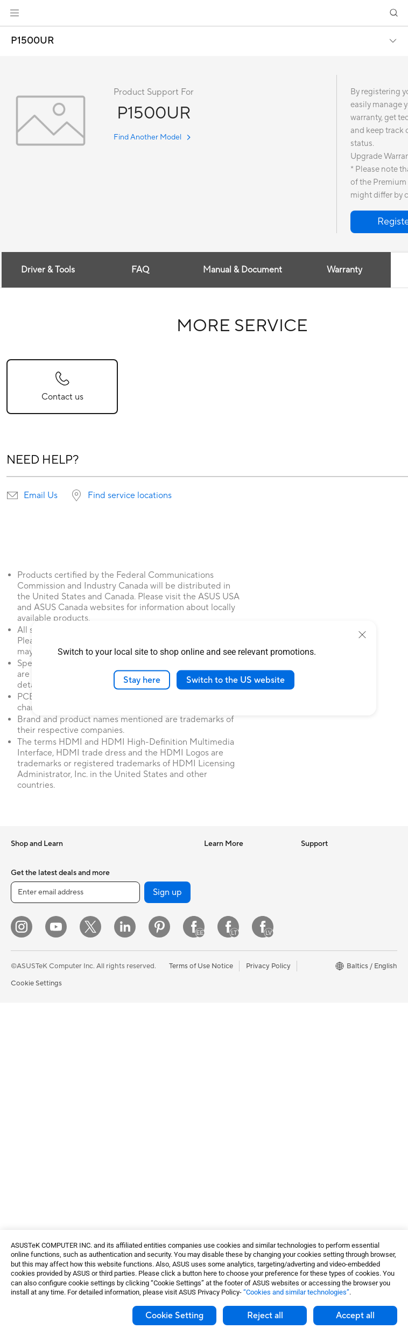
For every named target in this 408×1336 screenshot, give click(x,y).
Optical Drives (128, 891)
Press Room (320, 908)
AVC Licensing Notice (238, 940)
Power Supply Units (136, 859)
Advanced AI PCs (231, 956)
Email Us (41, 495)
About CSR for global (335, 891)
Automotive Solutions (238, 908)
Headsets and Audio (137, 1095)
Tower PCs (28, 1071)
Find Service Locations (240, 1054)
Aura (211, 988)
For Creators (31, 957)
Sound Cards (126, 875)
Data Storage (127, 908)
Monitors (25, 1038)
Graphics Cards (36, 1177)
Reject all (265, 1315)
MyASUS (218, 1150)
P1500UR (32, 41)
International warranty (239, 1021)
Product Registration (237, 1070)
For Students (31, 973)
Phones (22, 876)
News (310, 859)
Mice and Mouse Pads (140, 1079)
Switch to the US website (235, 679)
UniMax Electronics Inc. (338, 972)
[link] (204, 13)
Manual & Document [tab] (242, 269)
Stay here (141, 679)
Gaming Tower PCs (41, 1087)
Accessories (30, 892)
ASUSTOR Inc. (324, 940)
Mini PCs (25, 1103)
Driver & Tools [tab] (48, 269)
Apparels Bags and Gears (145, 1111)
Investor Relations (329, 875)
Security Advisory (232, 1118)
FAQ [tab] (140, 269)
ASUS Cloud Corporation (341, 956)
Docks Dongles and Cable (146, 1160)
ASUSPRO (221, 891)
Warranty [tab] (344, 269)
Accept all (355, 1315)
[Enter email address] (75, 1225)
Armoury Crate (228, 972)
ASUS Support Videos (239, 1134)
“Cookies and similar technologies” (296, 1292)
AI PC (213, 859)
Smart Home (125, 1030)
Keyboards (122, 1063)
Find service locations (130, 495)
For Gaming (29, 989)
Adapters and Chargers (142, 1143)
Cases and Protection (139, 1127)
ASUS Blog (222, 924)
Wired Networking (134, 1014)
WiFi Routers (126, 973)
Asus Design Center (235, 875)
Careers (313, 924)
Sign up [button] (167, 1225)
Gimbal (116, 1176)
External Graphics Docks (145, 924)
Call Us (215, 1102)
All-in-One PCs (34, 1055)
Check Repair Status (237, 1037)
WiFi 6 (115, 957)
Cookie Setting (174, 1315)
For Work (25, 941)
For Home (27, 925)
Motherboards (34, 1161)
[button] (14, 13)
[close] (362, 634)
